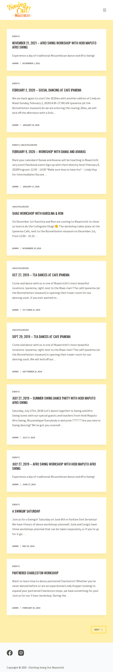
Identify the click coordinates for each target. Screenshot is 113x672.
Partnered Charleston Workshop (35, 572)
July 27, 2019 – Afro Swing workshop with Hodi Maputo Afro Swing (54, 466)
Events (16, 36)
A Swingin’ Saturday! (26, 511)
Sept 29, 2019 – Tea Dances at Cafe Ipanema (41, 336)
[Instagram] (21, 653)
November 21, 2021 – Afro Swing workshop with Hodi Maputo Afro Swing (54, 45)
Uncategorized (29, 145)
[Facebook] (10, 653)
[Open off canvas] (104, 10)
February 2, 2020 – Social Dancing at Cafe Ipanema (46, 90)
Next (99, 629)
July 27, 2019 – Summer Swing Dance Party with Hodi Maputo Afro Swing (53, 400)
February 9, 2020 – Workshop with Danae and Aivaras (49, 151)
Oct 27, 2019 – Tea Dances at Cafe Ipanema (40, 274)
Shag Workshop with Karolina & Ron (37, 213)
